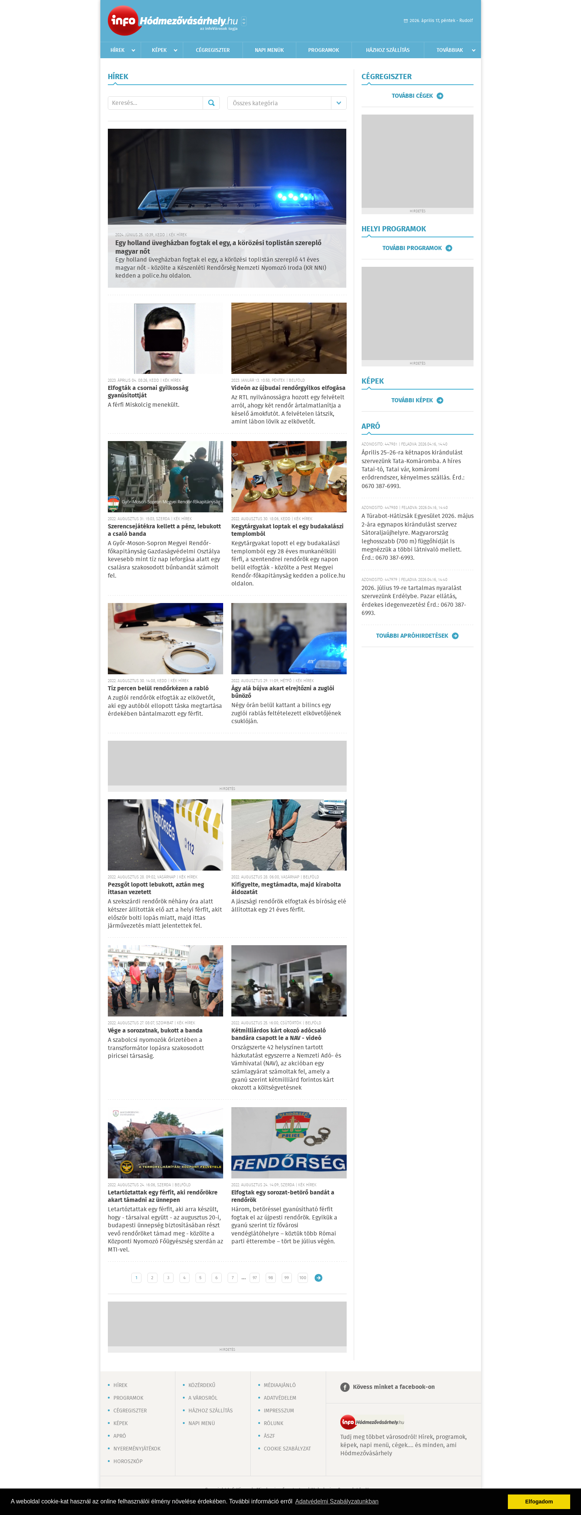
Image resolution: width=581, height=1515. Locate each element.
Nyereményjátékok (136, 1449)
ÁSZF (269, 1436)
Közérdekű (201, 1385)
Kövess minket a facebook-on (394, 1387)
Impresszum (279, 1411)
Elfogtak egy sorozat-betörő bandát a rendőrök (282, 1196)
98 (270, 1277)
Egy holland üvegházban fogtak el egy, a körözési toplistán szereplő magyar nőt (218, 247)
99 (286, 1277)
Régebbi (318, 1278)
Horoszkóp (128, 1462)
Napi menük (269, 50)
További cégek (412, 96)
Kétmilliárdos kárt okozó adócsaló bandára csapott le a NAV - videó (278, 1034)
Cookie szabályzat (287, 1449)
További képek (412, 400)
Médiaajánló (280, 1385)
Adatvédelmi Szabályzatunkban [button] (336, 1501)
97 (255, 1277)
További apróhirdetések (412, 635)
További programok (412, 248)
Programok (323, 50)
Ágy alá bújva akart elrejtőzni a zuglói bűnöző (282, 692)
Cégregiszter (213, 50)
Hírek (117, 50)
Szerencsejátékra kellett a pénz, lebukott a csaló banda (164, 530)
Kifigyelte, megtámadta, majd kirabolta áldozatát (286, 888)
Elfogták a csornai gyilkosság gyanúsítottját (148, 392)
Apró (119, 1436)
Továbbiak (450, 50)
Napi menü (201, 1423)
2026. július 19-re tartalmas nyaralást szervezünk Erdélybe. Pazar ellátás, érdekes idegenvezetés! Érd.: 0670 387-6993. (414, 601)
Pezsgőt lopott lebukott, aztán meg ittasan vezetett (156, 888)
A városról (203, 1398)
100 (302, 1277)
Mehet (211, 103)
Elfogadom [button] (539, 1502)
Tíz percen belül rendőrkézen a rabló (158, 688)
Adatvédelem (280, 1398)
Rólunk (273, 1423)
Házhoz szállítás (388, 50)
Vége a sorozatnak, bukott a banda (155, 1030)
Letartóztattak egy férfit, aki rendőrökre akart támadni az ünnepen (163, 1196)
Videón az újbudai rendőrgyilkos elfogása (288, 388)
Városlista (244, 21)
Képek (159, 50)
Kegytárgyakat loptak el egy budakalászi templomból (287, 530)
